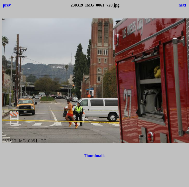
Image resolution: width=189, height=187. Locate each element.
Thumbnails (94, 155)
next (182, 5)
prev (7, 5)
